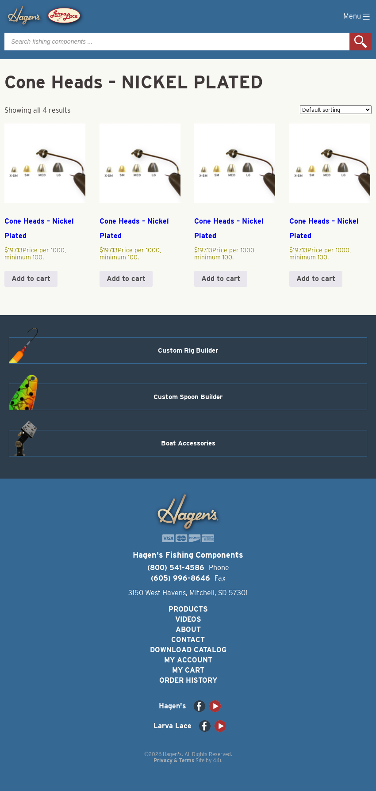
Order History (188, 680)
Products (188, 609)
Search (360, 41)
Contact (188, 639)
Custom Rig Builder (188, 350)
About (188, 629)
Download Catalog (188, 650)
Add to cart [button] (31, 278)
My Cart (188, 670)
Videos (188, 619)
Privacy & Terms (173, 760)
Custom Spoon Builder (188, 397)
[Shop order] (336, 109)
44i (217, 760)
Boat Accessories (188, 443)
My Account (188, 660)
